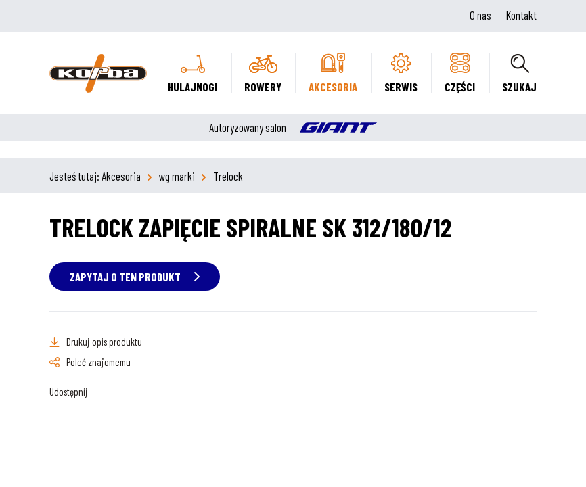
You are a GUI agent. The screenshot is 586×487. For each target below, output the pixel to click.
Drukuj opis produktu (104, 341)
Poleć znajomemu (98, 362)
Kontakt (521, 15)
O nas (480, 15)
